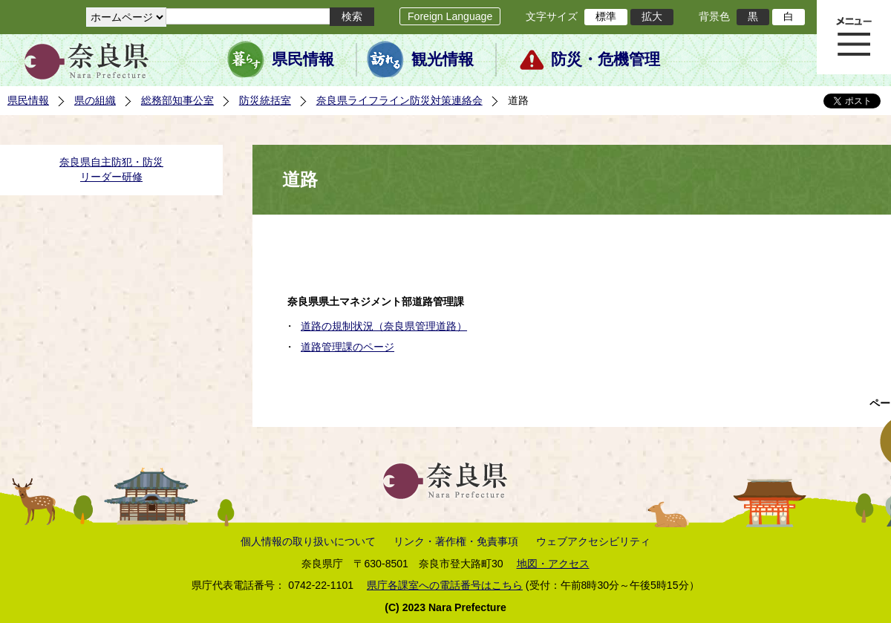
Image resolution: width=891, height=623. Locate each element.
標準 (605, 16)
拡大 (652, 16)
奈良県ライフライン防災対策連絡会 (399, 100)
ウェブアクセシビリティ (593, 541)
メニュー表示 (854, 37)
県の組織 (95, 100)
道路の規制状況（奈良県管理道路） (384, 326)
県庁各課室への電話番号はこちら (445, 585)
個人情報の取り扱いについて (308, 541)
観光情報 (442, 59)
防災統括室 (265, 100)
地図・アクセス (553, 564)
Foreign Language (450, 16)
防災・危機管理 (605, 59)
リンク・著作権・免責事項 (456, 541)
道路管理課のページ (347, 347)
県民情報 (303, 59)
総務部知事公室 (177, 100)
